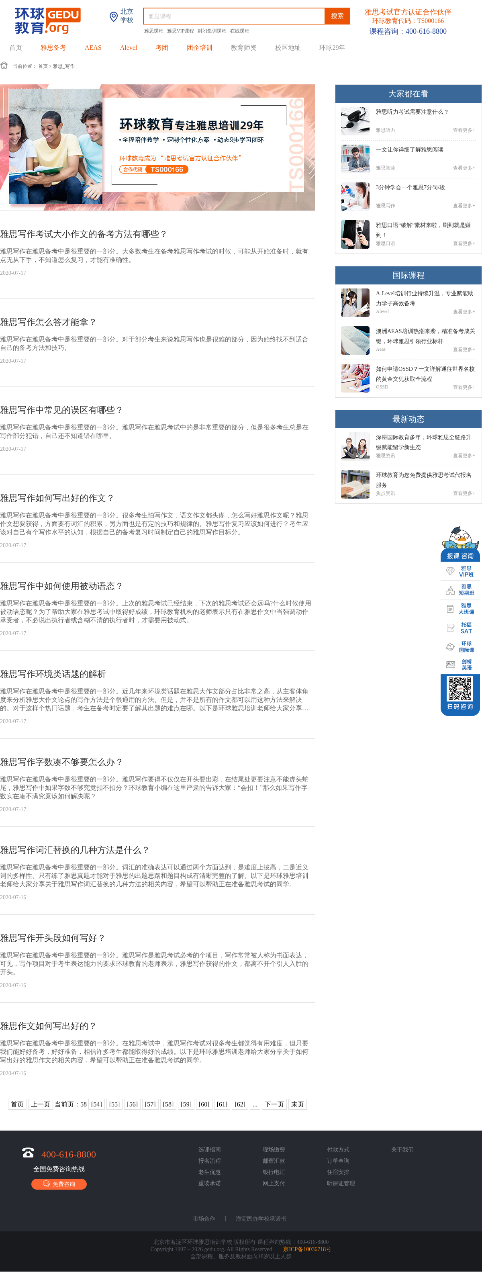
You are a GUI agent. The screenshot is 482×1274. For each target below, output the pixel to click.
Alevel (128, 47)
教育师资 (244, 47)
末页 (297, 1104)
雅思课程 (154, 31)
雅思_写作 (64, 66)
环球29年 (332, 47)
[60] (204, 1104)
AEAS (93, 47)
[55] (114, 1104)
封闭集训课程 (213, 31)
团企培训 (199, 47)
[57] (150, 1104)
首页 (15, 47)
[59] (186, 1104)
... (255, 1104)
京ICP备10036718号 (307, 1249)
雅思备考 (53, 47)
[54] (96, 1104)
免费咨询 (59, 1183)
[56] (132, 1104)
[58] (168, 1104)
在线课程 (239, 31)
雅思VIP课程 (181, 31)
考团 (161, 47)
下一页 (274, 1104)
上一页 (40, 1104)
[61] (222, 1104)
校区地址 (288, 47)
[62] (240, 1104)
